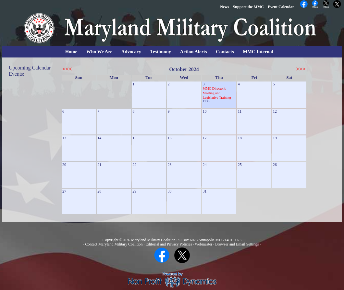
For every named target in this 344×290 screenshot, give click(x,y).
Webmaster (203, 244)
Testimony (160, 51)
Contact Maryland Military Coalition (114, 244)
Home (71, 51)
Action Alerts (193, 51)
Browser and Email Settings (237, 244)
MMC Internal (258, 51)
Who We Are (99, 51)
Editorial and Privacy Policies (169, 244)
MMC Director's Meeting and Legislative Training (217, 92)
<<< (67, 69)
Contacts (225, 51)
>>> (301, 69)
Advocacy (131, 51)
